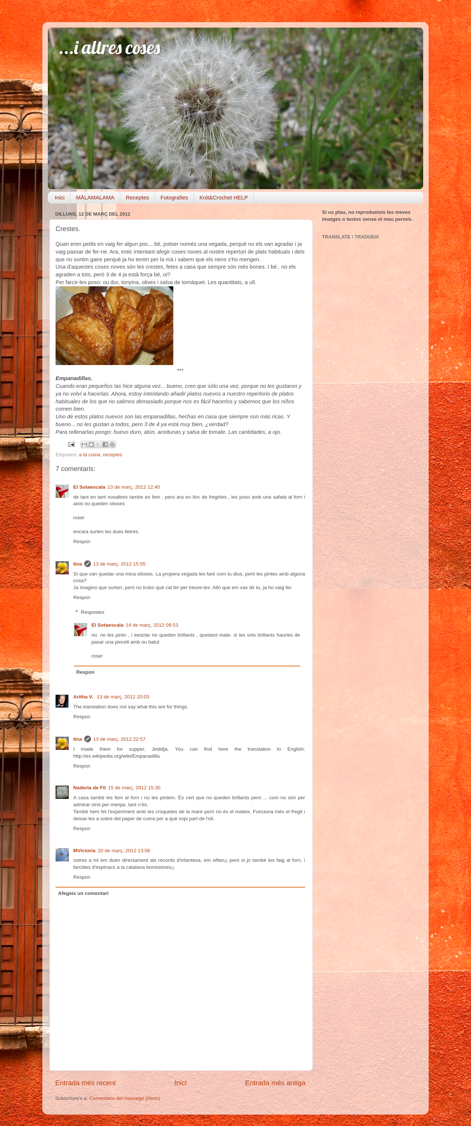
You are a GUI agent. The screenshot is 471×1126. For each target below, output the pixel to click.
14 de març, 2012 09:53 (152, 625)
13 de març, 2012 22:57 (119, 739)
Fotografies (174, 197)
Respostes (93, 612)
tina (77, 564)
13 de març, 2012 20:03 (123, 697)
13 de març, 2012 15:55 (119, 564)
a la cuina (89, 454)
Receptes (137, 197)
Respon (82, 541)
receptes (112, 454)
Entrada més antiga (275, 1083)
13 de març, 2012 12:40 (133, 487)
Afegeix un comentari (83, 893)
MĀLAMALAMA (95, 197)
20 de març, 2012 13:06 (124, 850)
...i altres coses (109, 47)
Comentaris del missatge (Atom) (124, 1098)
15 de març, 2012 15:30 (134, 787)
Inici (60, 197)
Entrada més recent (85, 1083)
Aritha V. (84, 697)
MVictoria (84, 850)
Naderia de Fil (89, 787)
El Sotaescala (89, 487)
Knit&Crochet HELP (223, 197)
